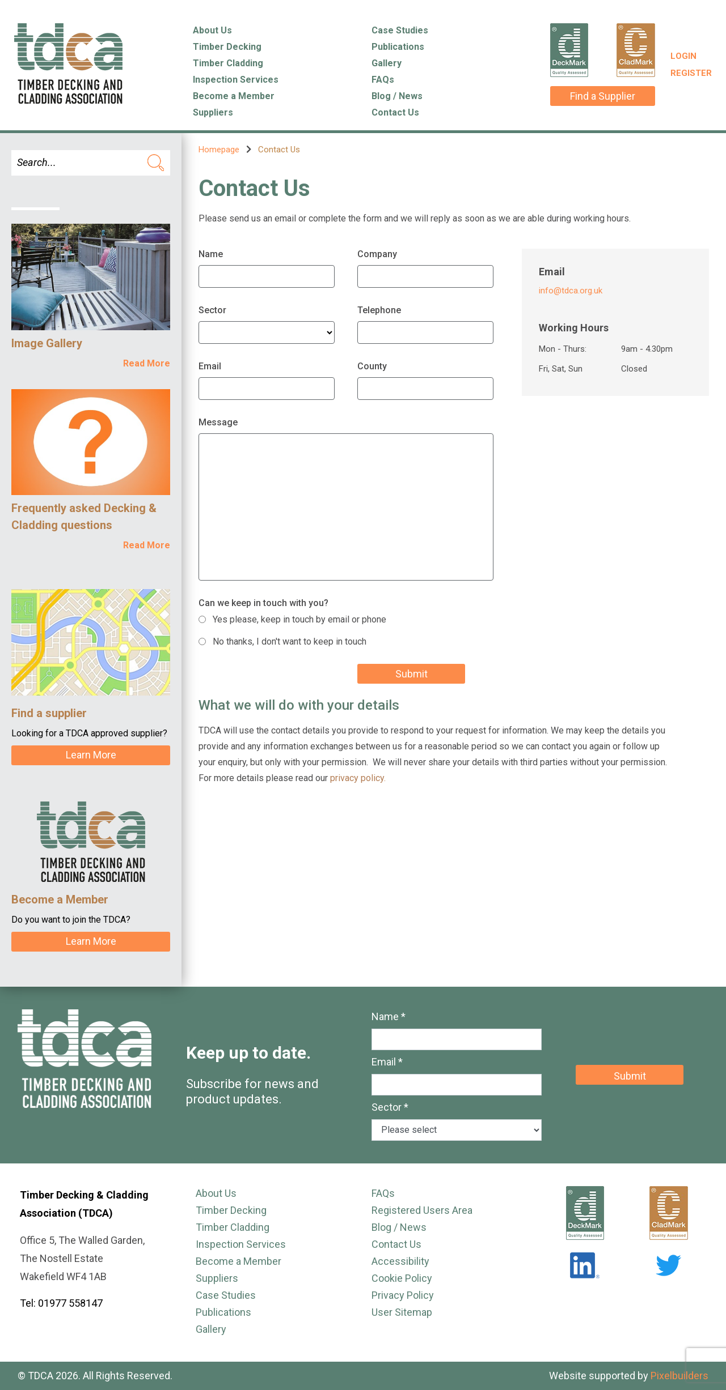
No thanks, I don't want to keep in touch (289, 641)
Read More (146, 363)
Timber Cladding (228, 63)
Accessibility (400, 1261)
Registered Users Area (422, 1210)
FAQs (383, 79)
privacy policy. (358, 778)
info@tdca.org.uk (570, 290)
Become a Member (234, 96)
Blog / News (397, 96)
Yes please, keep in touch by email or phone (299, 619)
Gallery (387, 63)
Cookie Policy (402, 1278)
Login (683, 56)
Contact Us (395, 112)
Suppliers (213, 112)
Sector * (390, 1107)
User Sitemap (402, 1312)
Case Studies (400, 30)
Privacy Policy (403, 1295)
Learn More (91, 755)
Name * (389, 1016)
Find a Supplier (602, 96)
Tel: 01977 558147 (61, 1303)
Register (691, 73)
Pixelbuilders (679, 1376)
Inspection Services (235, 79)
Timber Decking (227, 46)
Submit (411, 674)
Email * (387, 1062)
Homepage (219, 149)
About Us (212, 30)
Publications (398, 46)
